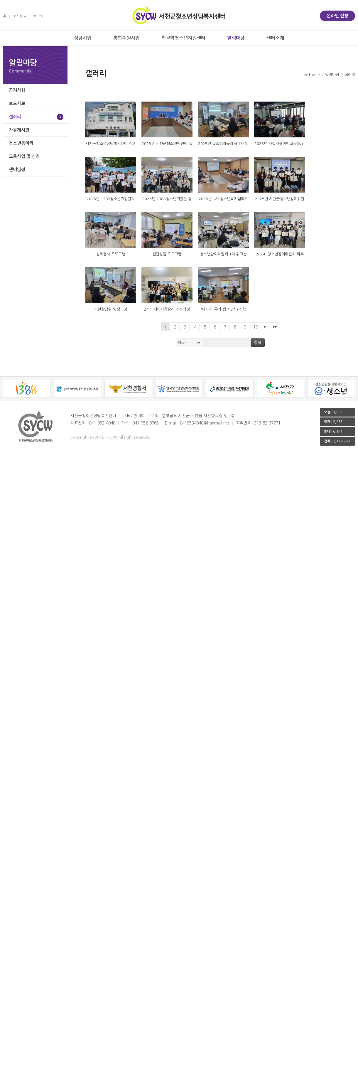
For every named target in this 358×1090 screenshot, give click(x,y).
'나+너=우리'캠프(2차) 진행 (223, 309)
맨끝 (275, 326)
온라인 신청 (337, 16)
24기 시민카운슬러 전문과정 (167, 309)
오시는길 (20, 16)
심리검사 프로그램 (110, 254)
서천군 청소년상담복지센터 (179, 15)
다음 (265, 326)
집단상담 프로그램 (167, 254)
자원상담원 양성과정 (110, 309)
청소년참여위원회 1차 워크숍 (223, 254)
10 (255, 327)
